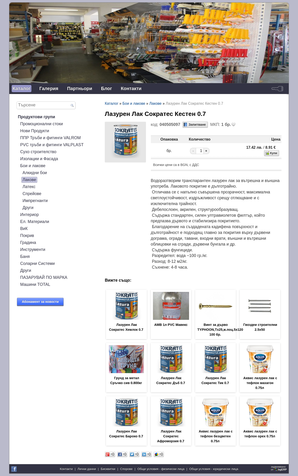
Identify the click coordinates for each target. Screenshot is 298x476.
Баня (25, 256)
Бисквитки (108, 469)
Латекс (29, 186)
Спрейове (32, 193)
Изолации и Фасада (39, 158)
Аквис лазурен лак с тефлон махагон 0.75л (260, 383)
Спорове (126, 469)
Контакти (131, 88)
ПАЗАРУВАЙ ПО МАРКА (43, 277)
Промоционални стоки (41, 124)
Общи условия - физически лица (160, 469)
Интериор (29, 214)
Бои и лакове (32, 165)
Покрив (27, 235)
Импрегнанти (35, 200)
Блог (106, 88)
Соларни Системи (37, 263)
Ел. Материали (34, 221)
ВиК (24, 228)
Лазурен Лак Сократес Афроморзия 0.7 (170, 436)
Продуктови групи (36, 117)
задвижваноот (279, 468)
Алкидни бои (35, 172)
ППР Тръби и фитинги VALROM (50, 137)
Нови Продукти (34, 130)
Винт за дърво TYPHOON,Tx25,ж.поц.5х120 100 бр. (220, 329)
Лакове (29, 179)
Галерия (48, 88)
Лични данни (87, 469)
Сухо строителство (38, 151)
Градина (28, 242)
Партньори (79, 88)
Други (28, 207)
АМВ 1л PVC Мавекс (170, 325)
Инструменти (32, 249)
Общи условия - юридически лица (213, 469)
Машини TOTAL (35, 284)
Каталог (21, 88)
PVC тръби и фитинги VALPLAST (52, 144)
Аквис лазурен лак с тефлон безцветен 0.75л (216, 436)
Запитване (197, 124)
